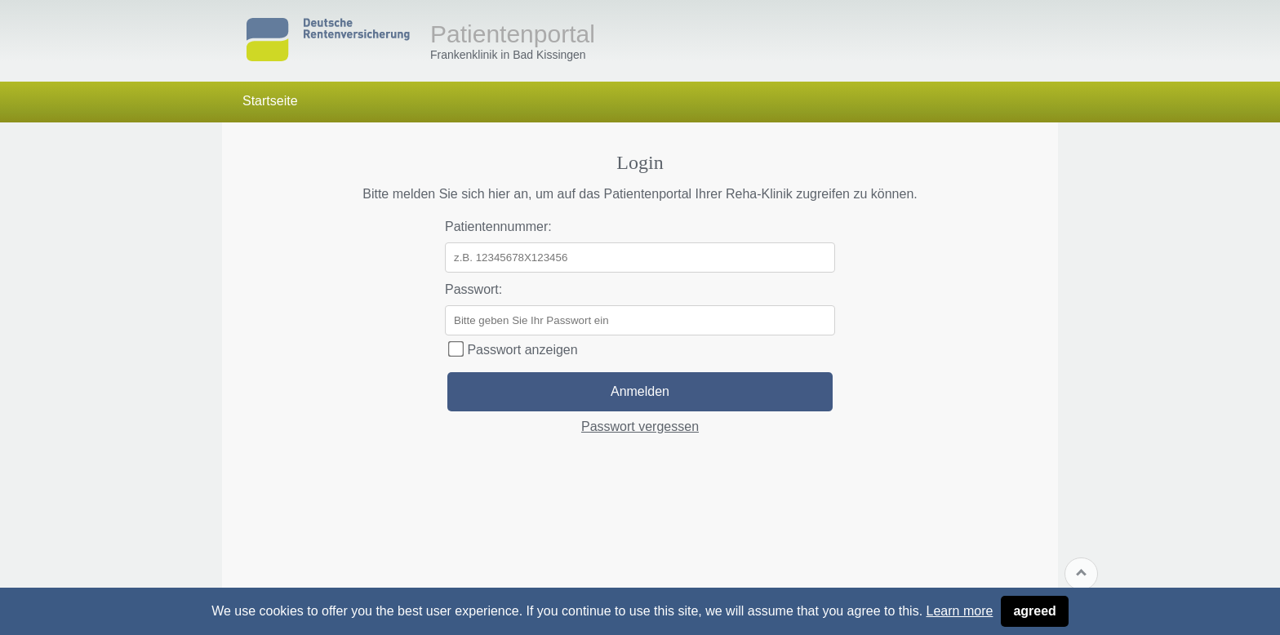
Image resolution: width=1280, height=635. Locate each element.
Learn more (960, 611)
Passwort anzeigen (513, 350)
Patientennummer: (498, 226)
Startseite (270, 101)
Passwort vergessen (640, 426)
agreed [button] (1034, 611)
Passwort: (473, 289)
